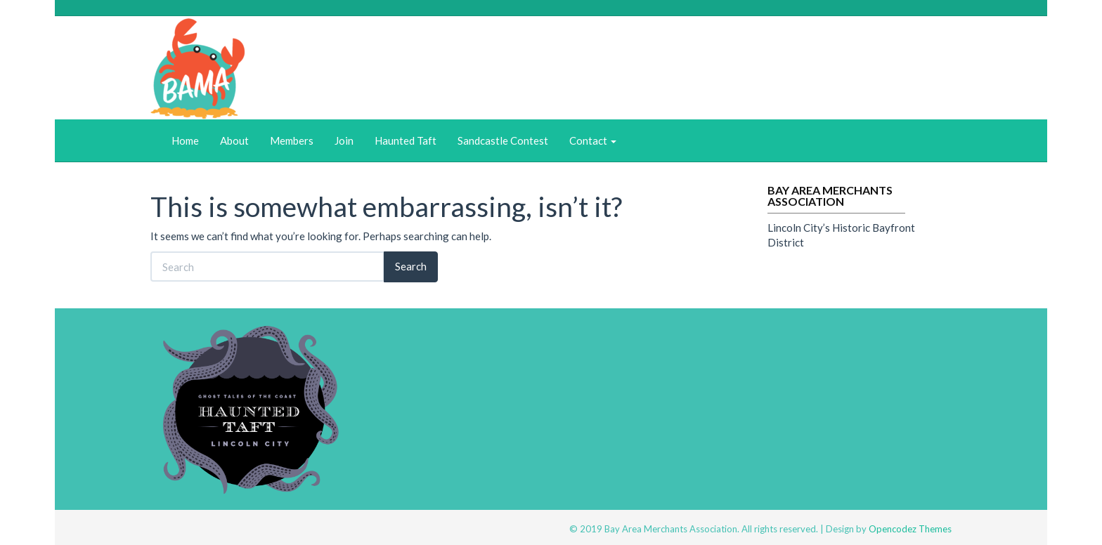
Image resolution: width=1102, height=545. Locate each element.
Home (185, 140)
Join (344, 140)
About (234, 140)
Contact (592, 140)
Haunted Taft (405, 140)
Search (411, 266)
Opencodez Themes (910, 528)
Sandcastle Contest (503, 140)
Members (291, 140)
